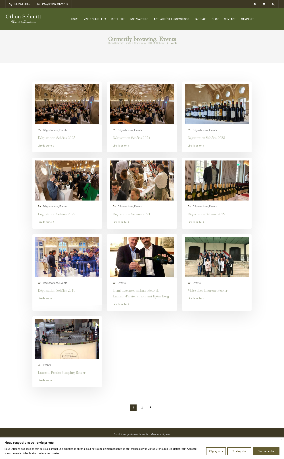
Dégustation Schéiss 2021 (131, 214)
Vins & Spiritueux (95, 19)
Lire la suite (45, 145)
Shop (215, 19)
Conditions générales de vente (131, 434)
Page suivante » (150, 407)
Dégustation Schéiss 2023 (206, 137)
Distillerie (118, 19)
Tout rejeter (239, 451)
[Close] (281, 439)
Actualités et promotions (171, 19)
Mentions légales (160, 434)
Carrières (247, 19)
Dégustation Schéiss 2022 (56, 214)
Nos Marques (139, 19)
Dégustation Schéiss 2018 (56, 290)
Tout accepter (266, 451)
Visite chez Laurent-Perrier (207, 290)
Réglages (214, 451)
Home (74, 19)
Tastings (200, 19)
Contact (230, 19)
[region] (142, 448)
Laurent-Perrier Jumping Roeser (61, 372)
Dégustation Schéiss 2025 (56, 137)
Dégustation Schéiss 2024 (131, 137)
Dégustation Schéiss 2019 (206, 214)
